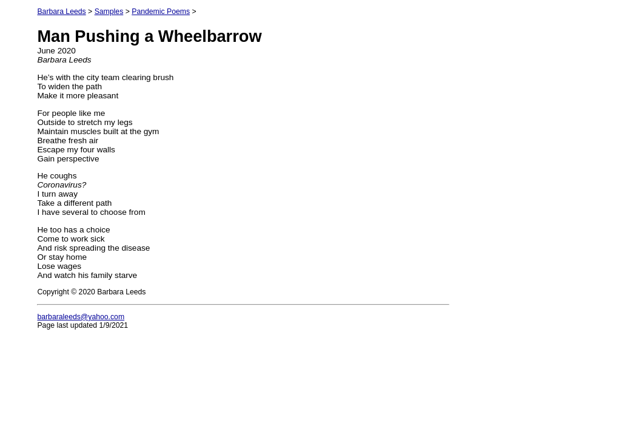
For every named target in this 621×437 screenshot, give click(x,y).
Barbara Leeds (61, 11)
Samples (109, 11)
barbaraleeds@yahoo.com (80, 317)
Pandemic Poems (161, 11)
